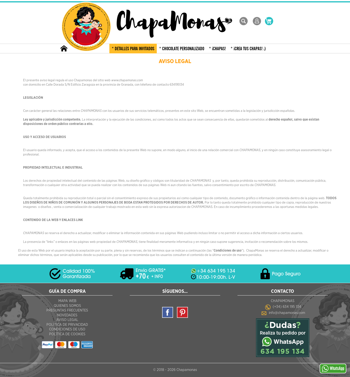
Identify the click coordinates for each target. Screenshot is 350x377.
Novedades (67, 315)
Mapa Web (67, 301)
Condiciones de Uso (67, 329)
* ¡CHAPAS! (217, 48)
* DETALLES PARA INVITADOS (133, 48)
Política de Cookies (67, 334)
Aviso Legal (67, 320)
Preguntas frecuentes (67, 310)
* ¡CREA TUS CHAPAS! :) (248, 48)
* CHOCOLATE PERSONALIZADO (181, 48)
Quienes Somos (67, 306)
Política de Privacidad (67, 325)
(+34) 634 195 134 (287, 307)
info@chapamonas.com (287, 313)
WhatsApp (333, 368)
